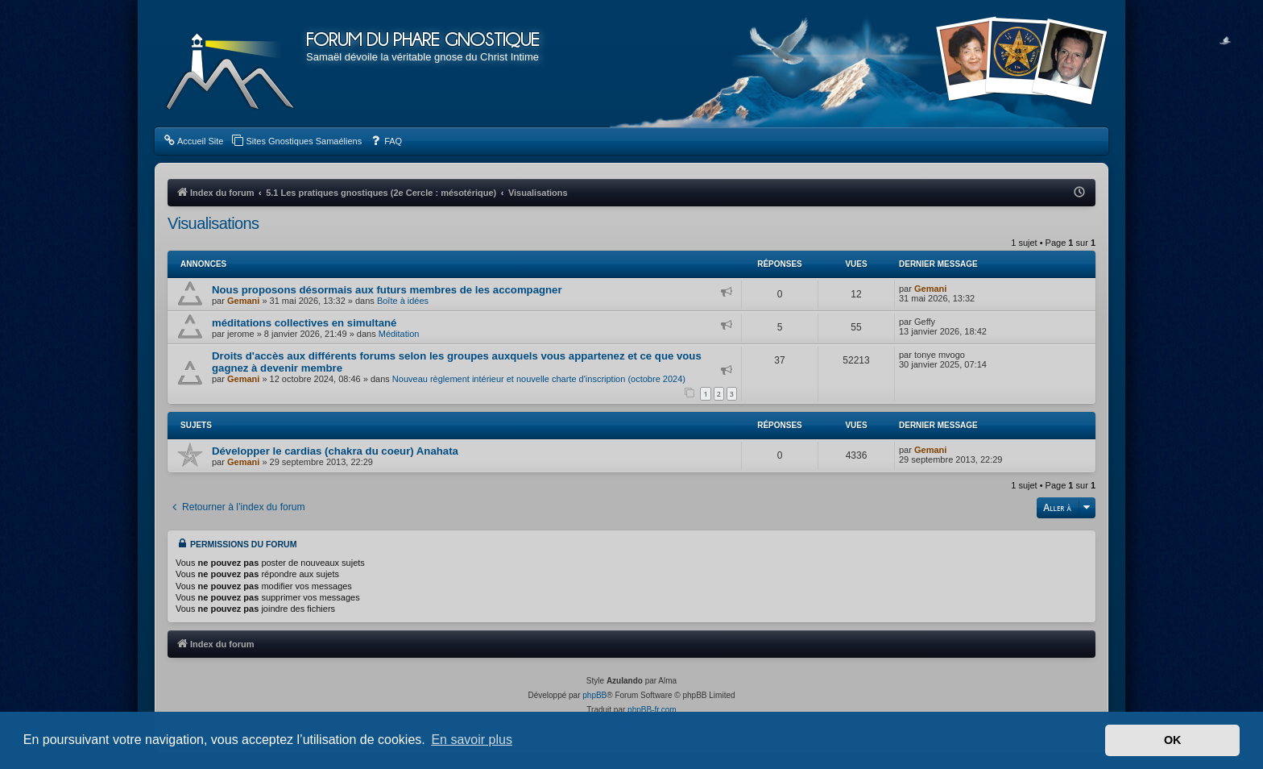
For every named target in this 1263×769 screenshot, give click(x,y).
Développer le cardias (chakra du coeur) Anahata (335, 451)
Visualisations (213, 223)
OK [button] (1173, 740)
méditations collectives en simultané (304, 323)
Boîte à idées (403, 301)
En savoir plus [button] (471, 739)
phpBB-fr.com (652, 709)
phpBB (594, 695)
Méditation (399, 334)
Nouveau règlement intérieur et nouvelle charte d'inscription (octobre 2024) (538, 379)
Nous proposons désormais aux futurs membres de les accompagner (387, 290)
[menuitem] (193, 141)
